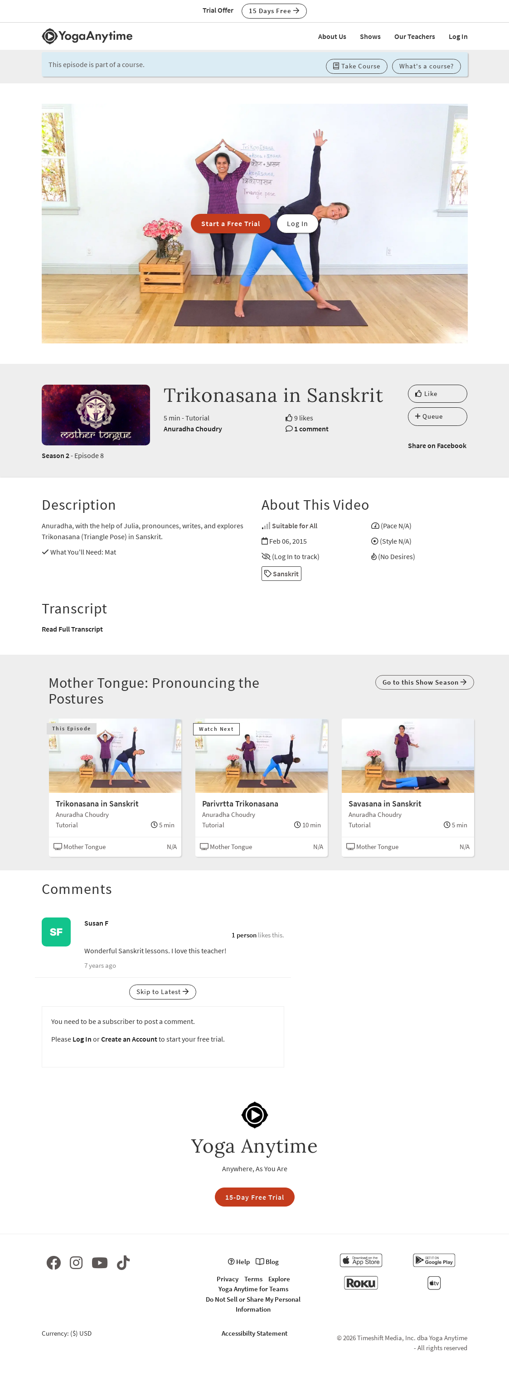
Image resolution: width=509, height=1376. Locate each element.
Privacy (227, 1279)
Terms (253, 1279)
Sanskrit (281, 573)
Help (239, 1261)
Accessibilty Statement (254, 1333)
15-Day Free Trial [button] (254, 1197)
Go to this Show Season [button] (425, 682)
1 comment (311, 428)
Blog (267, 1261)
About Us (332, 36)
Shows (370, 36)
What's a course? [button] (426, 66)
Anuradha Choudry (193, 428)
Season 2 (55, 455)
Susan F (96, 922)
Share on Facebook (437, 445)
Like (426, 393)
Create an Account (129, 1038)
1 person (244, 935)
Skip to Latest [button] (162, 991)
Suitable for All (294, 525)
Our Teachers (414, 36)
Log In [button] (297, 223)
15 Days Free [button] (274, 10)
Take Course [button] (356, 66)
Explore (279, 1279)
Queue (429, 416)
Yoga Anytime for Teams (253, 1288)
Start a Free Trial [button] (230, 223)
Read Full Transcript (72, 628)
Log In (458, 36)
